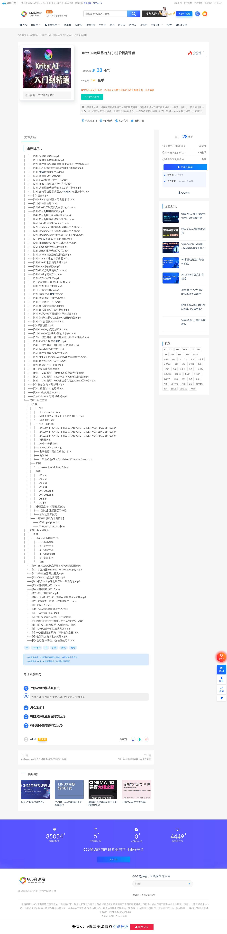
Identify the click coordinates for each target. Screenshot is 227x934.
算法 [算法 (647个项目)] (197, 379)
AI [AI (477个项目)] (165, 349)
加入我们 (152, 13)
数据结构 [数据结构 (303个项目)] (197, 374)
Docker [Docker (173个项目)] (185, 349)
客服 (221, 679)
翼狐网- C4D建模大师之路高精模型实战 (103, 803)
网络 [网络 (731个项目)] (165, 384)
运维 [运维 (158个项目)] (190, 384)
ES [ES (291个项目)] (192, 349)
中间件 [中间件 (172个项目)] (200, 359)
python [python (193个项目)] (195, 354)
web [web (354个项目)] (192, 359)
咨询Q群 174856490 (92, 3)
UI (50, 34)
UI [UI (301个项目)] (180, 359)
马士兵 (102, 24)
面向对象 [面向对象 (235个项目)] (199, 384)
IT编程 (34, 24)
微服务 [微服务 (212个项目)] (182, 369)
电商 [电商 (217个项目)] (190, 379)
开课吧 (143, 24)
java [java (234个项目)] (172, 354)
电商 (51, 293)
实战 (41, 171)
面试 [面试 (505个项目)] (165, 389)
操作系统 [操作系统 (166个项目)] (167, 374)
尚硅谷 (121, 24)
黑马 (112, 24)
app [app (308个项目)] (177, 349)
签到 (221, 669)
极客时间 (90, 24)
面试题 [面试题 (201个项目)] (173, 389)
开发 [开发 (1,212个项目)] (174, 369)
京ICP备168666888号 (120, 912)
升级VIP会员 (92, 97)
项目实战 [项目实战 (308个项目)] (183, 389)
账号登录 (142, 927)
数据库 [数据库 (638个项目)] (187, 374)
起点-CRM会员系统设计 (33, 802)
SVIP (221, 657)
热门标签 (188, 3)
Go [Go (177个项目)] (198, 349)
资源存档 (208, 3)
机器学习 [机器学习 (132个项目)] (167, 379)
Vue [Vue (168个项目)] (185, 359)
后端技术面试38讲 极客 (134, 802)
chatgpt (66, 191)
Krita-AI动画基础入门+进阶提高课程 (54, 661)
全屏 (221, 690)
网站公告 (178, 3)
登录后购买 (185, 167)
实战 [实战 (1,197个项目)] (199, 364)
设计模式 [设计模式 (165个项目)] (174, 384)
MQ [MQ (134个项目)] (179, 354)
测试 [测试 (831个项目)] (176, 379)
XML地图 (107, 916)
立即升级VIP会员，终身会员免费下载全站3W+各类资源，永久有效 (119, 90)
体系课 (67, 24)
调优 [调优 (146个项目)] (183, 384)
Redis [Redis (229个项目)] (166, 359)
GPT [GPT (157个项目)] (165, 354)
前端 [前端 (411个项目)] (183, 364)
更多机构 (155, 24)
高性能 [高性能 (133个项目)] (193, 389)
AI (44, 238)
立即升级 (120, 926)
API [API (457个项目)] (170, 349)
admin (33, 739)
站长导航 (121, 916)
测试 (57, 341)
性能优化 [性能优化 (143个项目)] (199, 369)
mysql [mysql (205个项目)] (187, 354)
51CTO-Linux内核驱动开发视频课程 (68, 803)
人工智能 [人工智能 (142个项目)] (167, 364)
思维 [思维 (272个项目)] (190, 369)
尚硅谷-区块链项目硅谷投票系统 (134, 759)
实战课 (78, 24)
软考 (169, 24)
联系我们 (218, 3)
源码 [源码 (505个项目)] (183, 379)
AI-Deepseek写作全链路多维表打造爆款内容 (43, 759)
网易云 (132, 24)
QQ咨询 (184, 192)
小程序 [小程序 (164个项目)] (166, 369)
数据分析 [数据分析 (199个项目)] (177, 374)
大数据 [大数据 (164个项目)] (191, 364)
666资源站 (33, 34)
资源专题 (198, 3)
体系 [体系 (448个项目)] (176, 364)
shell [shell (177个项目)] (173, 359)
